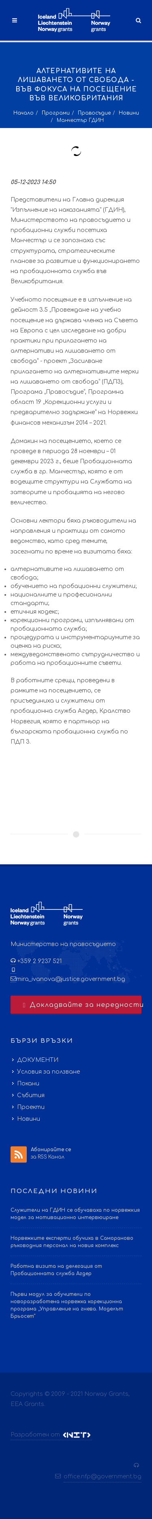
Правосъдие (94, 113)
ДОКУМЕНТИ (37, 1060)
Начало (23, 113)
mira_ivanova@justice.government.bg (70, 979)
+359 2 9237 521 (39, 961)
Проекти (31, 1107)
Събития (31, 1095)
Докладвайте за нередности (81, 1005)
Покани (28, 1084)
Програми (56, 113)
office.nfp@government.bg (102, 1476)
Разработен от (51, 1435)
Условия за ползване (48, 1072)
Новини (129, 113)
